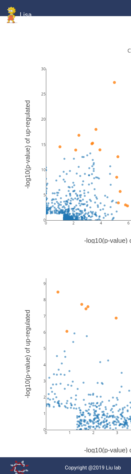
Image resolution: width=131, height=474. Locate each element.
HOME (12, 32)
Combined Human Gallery (48, 40)
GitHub (28, 32)
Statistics (93, 32)
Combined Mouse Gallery (71, 40)
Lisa (18, 15)
